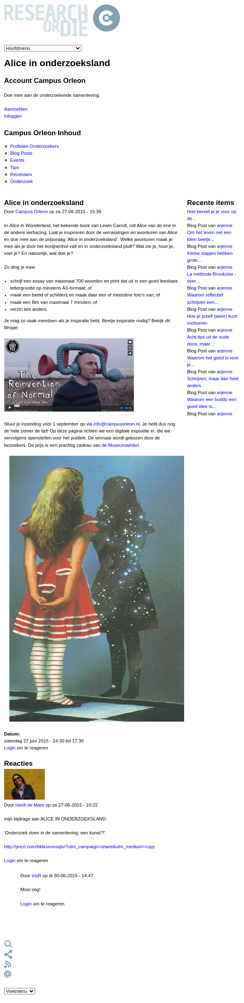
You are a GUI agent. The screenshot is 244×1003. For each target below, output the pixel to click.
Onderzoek (21, 181)
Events (17, 160)
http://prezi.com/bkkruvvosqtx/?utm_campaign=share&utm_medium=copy (79, 846)
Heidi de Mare (29, 804)
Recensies (21, 174)
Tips (14, 167)
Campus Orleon (31, 211)
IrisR (36, 875)
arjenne (225, 225)
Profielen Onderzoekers (34, 146)
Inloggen (13, 116)
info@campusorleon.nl (116, 423)
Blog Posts (21, 153)
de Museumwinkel (120, 445)
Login (9, 747)
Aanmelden (16, 109)
